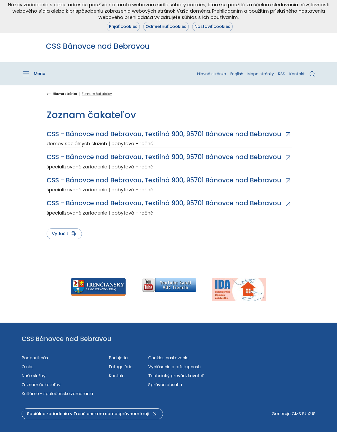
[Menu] (33, 74)
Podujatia (118, 358)
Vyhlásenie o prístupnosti (174, 367)
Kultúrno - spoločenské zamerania (57, 394)
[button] (312, 74)
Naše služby (34, 376)
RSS (281, 73)
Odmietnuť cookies (166, 26)
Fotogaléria (120, 367)
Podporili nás (35, 358)
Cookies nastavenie (168, 358)
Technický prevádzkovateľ (176, 376)
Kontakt (297, 73)
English (236, 73)
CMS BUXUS (303, 414)
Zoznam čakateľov (41, 385)
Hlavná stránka (211, 73)
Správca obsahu (165, 385)
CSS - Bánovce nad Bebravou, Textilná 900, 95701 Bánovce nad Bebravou (164, 134)
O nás (27, 367)
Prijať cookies (123, 26)
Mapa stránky (260, 73)
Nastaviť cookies (212, 26)
